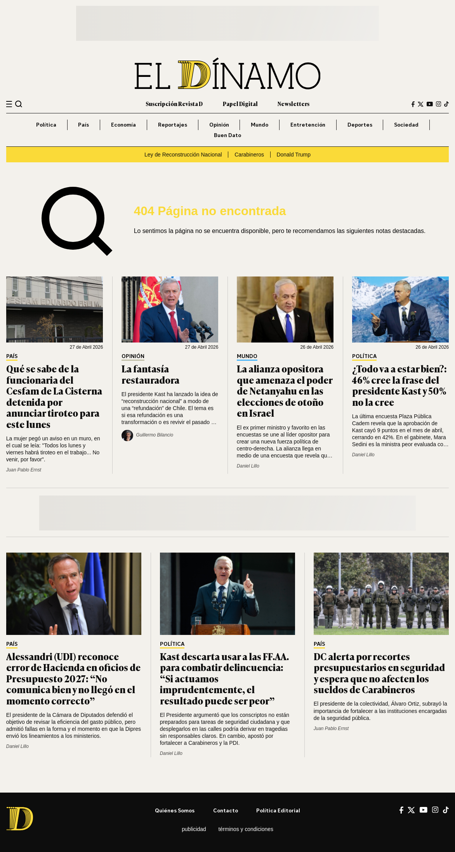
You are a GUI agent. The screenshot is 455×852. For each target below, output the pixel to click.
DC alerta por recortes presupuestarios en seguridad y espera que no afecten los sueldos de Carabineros (379, 672)
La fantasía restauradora (150, 374)
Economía (123, 124)
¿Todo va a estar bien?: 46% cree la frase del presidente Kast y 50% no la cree (399, 385)
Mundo (259, 124)
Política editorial (278, 810)
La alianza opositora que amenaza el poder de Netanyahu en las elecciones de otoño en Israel (284, 390)
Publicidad (194, 829)
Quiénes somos (175, 810)
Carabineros (249, 154)
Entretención (307, 124)
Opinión (219, 124)
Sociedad (406, 124)
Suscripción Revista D (174, 104)
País (83, 124)
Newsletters (293, 104)
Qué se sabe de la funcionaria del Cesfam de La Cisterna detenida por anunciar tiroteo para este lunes (54, 396)
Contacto (225, 810)
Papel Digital (240, 104)
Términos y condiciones (245, 829)
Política (46, 124)
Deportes (359, 124)
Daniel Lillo (248, 466)
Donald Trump (294, 154)
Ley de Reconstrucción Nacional (183, 154)
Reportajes (172, 124)
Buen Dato (227, 135)
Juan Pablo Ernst (23, 470)
